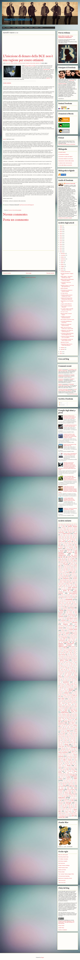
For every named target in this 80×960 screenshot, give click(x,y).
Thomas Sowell (64, 794)
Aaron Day (60, 524)
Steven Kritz (64, 784)
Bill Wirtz (72, 548)
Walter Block (70, 807)
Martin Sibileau (62, 706)
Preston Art (67, 747)
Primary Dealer (61, 871)
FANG (59, 609)
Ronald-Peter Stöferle (69, 763)
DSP (59, 598)
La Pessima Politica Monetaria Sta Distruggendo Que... (67, 334)
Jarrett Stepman (66, 655)
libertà (70, 690)
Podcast (25, 27)
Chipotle (71, 566)
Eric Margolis (75, 604)
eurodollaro (65, 607)
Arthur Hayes (71, 542)
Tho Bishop (60, 791)
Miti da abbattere (20, 27)
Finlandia (68, 610)
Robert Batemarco (70, 756)
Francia (61, 611)
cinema (73, 572)
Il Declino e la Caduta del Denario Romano (66, 325)
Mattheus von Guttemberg (63, 709)
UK (40, 63)
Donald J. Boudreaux (71, 594)
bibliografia (71, 547)
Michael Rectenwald (71, 718)
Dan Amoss (62, 579)
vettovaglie (68, 803)
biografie (63, 549)
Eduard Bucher (61, 602)
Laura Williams (62, 686)
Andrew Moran (61, 537)
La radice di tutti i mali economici (65, 163)
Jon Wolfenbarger (72, 670)
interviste (73, 646)
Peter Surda (60, 743)
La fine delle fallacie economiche (65, 165)
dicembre (63, 253)
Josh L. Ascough (68, 674)
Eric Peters (61, 605)
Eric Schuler (67, 605)
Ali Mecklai (75, 530)
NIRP (76, 729)
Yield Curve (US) (61, 882)
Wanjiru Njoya (65, 808)
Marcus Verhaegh (73, 701)
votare (64, 807)
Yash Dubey (68, 814)
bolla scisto (62, 557)
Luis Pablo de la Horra (73, 696)
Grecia (31, 63)
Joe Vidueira (71, 663)
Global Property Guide (63, 867)
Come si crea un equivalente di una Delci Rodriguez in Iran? (70, 454)
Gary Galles (62, 618)
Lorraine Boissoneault (70, 694)
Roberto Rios (60, 762)
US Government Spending (63, 876)
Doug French (67, 595)
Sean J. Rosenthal (68, 771)
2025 (61, 227)
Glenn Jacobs (65, 626)
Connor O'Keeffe (61, 577)
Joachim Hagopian (69, 662)
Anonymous (60, 374)
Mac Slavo (67, 697)
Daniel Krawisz (61, 583)
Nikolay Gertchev (65, 729)
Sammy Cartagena (74, 768)
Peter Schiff (66, 742)
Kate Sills (71, 679)
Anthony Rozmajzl (73, 538)
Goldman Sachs (69, 628)
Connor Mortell (73, 576)
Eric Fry (69, 604)
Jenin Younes (62, 661)
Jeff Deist (68, 659)
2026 (61, 226)
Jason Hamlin (73, 655)
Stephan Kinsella (74, 780)
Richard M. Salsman (72, 753)
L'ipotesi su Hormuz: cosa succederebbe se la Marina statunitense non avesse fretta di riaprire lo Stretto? (70, 436)
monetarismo (61, 722)
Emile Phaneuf (69, 603)
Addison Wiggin (69, 525)
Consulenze (36, 27)
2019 (61, 238)
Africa (63, 526)
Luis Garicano (65, 696)
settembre (63, 258)
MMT (59, 721)
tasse (68, 788)
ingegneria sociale (63, 646)
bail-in (70, 544)
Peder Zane (67, 739)
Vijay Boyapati (67, 804)
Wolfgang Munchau (73, 813)
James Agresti (73, 651)
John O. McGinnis (69, 666)
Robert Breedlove (73, 757)
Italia (34, 63)
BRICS (75, 561)
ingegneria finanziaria (65, 645)
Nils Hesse (71, 729)
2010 (61, 353)
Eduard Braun (73, 601)
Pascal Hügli (74, 733)
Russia (69, 765)
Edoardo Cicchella (66, 601)
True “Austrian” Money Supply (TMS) (66, 874)
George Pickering (61, 621)
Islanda (59, 647)
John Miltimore (61, 666)
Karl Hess (68, 678)
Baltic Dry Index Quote (63, 854)
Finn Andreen (74, 610)
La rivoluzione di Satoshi (63, 154)
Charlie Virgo (66, 566)
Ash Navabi (74, 543)
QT (76, 748)
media (65, 710)
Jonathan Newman (61, 671)
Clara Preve (65, 573)
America (70, 532)
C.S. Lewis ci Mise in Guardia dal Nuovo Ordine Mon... (67, 309)
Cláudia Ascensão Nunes (72, 573)
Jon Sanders (65, 670)
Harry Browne (71, 636)
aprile (62, 268)
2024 (61, 229)
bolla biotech (69, 552)
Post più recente (7, 273)
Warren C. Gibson (72, 808)
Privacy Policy (61, 925)
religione (73, 751)
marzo (62, 270)
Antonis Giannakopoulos (71, 539)
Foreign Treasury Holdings (63, 865)
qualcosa (48, 78)
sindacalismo (74, 775)
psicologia (63, 748)
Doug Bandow (60, 595)
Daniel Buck (75, 579)
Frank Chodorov (69, 611)
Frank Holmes (69, 612)
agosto (62, 260)
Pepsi (59, 740)
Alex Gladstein (74, 527)
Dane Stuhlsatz (69, 579)
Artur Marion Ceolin (66, 543)
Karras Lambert (65, 679)
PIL (74, 746)
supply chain (71, 785)
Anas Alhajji (63, 534)
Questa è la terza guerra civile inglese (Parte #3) (70, 445)
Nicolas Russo (70, 728)
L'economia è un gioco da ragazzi (65, 156)
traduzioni (37, 63)
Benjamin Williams (63, 547)
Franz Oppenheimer (69, 614)
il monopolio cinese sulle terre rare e (66, 385)
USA (72, 800)
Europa (23, 63)
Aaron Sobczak (61, 525)
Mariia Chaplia (67, 702)
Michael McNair (62, 716)
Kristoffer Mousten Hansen (71, 684)
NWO (68, 731)
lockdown (66, 693)
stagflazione (68, 778)
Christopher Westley (72, 571)
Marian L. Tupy (60, 702)
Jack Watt (60, 650)
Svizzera (73, 786)
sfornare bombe (46, 69)
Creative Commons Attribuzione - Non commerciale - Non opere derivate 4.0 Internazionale (66, 922)
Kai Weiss (60, 677)
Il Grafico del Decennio (65, 271)
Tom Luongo (66, 796)
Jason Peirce (75, 656)
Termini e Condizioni (62, 929)
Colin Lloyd (60, 576)
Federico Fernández (66, 609)
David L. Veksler (73, 586)
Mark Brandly (73, 702)
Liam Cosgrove (65, 690)
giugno (62, 264)
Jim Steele (74, 661)
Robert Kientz (69, 758)
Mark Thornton (68, 704)
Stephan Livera (62, 782)
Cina (67, 572)
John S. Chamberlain (66, 668)
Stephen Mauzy (64, 783)
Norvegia (62, 731)
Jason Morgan (68, 656)
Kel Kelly (65, 680)
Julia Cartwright (66, 676)
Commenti (62, 404)
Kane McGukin (73, 677)
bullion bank (65, 563)
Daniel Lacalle (69, 583)
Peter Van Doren (68, 743)
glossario (71, 626)
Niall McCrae (63, 726)
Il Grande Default (61, 152)
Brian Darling (65, 561)
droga (74, 596)
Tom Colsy (60, 796)
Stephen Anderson (69, 782)
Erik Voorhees (73, 605)
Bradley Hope (70, 557)
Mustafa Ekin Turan (72, 724)
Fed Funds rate (61, 863)
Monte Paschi (71, 722)
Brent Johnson (70, 559)
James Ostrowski (73, 653)
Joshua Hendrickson (67, 675)
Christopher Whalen (61, 572)
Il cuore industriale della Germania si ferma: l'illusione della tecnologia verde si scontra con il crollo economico (70, 478)
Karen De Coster (61, 678)
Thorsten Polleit (71, 794)
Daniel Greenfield (74, 580)
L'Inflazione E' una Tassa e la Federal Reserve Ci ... (67, 331)
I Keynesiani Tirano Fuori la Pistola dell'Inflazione (66, 345)
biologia (68, 549)
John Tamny (73, 668)
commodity (65, 576)
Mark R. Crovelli (70, 703)
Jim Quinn (68, 661)
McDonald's (60, 710)
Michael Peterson (73, 717)
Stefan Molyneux (66, 780)
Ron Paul (60, 763)
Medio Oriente (74, 710)
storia (64, 785)
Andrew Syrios (69, 537)
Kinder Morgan (66, 683)
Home (4, 27)
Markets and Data (62, 869)
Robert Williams (66, 761)
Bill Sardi (67, 548)
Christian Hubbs (65, 570)
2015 (61, 246)
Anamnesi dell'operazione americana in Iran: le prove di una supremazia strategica (70, 417)
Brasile (73, 558)
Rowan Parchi (66, 764)
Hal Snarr (67, 635)
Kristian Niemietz (61, 684)
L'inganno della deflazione (66, 303)
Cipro (59, 573)
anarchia (75, 533)
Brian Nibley (71, 561)
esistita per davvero (62, 83)
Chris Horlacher (71, 567)
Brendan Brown (61, 559)
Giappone (65, 624)
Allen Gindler (73, 531)
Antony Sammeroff (72, 540)
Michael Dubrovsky (61, 713)
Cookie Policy (61, 927)
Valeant (59, 801)
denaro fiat (8, 63)
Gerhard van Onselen (66, 622)
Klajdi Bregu (73, 683)
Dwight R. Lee (72, 598)
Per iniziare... (8, 27)
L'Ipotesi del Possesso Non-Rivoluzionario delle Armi (66, 298)
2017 (61, 242)
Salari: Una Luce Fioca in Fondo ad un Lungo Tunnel (67, 328)
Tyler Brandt (72, 799)
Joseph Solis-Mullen (69, 672)
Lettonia (59, 690)
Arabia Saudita (61, 541)
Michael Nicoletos (66, 717)
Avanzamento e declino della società (66, 160)
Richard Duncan (74, 752)
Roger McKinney (73, 762)
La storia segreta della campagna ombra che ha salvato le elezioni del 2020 (69, 499)
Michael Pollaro (61, 718)
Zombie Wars (61, 817)
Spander (60, 369)
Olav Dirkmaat (71, 732)
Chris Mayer (65, 569)
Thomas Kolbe (68, 792)
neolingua (75, 725)
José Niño (74, 671)
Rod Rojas (66, 762)
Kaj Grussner (66, 677)
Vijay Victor (71, 805)
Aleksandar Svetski (65, 527)
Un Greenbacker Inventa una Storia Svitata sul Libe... (67, 340)
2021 (61, 235)
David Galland (74, 584)
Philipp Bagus (61, 746)
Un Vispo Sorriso (64, 293)
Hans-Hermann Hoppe (62, 636)
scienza (72, 769)
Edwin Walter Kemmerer (70, 602)
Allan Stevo (67, 531)
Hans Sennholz (73, 635)
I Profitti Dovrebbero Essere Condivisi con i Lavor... (66, 295)
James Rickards (61, 654)
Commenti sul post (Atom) (30, 277)
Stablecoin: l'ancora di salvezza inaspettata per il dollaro (70, 509)
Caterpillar (75, 565)
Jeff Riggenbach (74, 659)
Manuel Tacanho (61, 700)
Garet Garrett (67, 617)
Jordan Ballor (68, 671)
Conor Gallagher (69, 577)
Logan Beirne (62, 694)
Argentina (69, 541)
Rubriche (14, 27)
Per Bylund (64, 740)
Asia (59, 544)
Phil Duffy (74, 744)
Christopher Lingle (73, 570)
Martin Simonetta (70, 706)
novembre (63, 255)
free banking (72, 615)
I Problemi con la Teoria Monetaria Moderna (66, 317)
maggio (62, 266)
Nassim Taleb (60, 725)
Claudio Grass (62, 574)
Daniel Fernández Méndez (65, 580)
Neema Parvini (68, 725)
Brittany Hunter (63, 562)
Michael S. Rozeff (61, 719)
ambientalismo (61, 532)
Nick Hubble (67, 727)
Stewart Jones (70, 784)
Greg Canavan (70, 630)
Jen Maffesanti (74, 660)
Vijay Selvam (64, 805)
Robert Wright (73, 761)
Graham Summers (64, 629)
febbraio (63, 347)
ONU (64, 733)
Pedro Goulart (73, 739)
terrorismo (60, 790)
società (68, 777)
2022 (61, 233)
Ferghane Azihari (74, 609)
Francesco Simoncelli (70, 183)
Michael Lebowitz (66, 714)
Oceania (75, 731)
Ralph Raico (62, 750)
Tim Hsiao (60, 795)
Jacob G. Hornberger (68, 650)
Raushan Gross (66, 751)
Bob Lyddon (70, 551)
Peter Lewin (60, 742)
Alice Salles (62, 531)
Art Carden (65, 542)
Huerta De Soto (71, 640)
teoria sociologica (70, 789)
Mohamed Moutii (73, 721)
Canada (65, 564)
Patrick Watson (69, 735)
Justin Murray (73, 676)
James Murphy (65, 653)
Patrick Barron (62, 734)
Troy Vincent (60, 799)
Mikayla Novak (67, 720)
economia (20, 63)
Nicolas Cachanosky (62, 728)
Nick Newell (73, 727)
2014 (61, 248)
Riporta (4, 139)
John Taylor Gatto (62, 669)
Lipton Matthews (68, 691)
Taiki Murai (60, 788)
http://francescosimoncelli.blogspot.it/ (26, 204)
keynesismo (66, 682)
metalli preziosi (64, 712)
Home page (28, 273)
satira (67, 769)
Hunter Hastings (61, 641)
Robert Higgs (62, 758)
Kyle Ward (62, 685)
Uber (76, 799)
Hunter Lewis (68, 641)
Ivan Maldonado (72, 647)
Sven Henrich (61, 786)
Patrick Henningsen (61, 735)
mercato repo (74, 711)
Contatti (41, 27)
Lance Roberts (68, 685)
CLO (68, 574)
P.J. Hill (68, 733)
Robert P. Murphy (67, 759)
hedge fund (64, 637)
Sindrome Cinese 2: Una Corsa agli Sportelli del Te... (67, 286)
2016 (61, 244)
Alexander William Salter (67, 530)
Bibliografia (31, 27)
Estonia (59, 606)
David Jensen (65, 586)
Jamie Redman (70, 654)
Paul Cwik (65, 736)
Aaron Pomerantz (67, 524)
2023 (61, 231)
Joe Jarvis (65, 663)
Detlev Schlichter (14, 63)
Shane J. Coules (71, 772)
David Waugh (63, 589)
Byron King (73, 563)
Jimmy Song (60, 662)
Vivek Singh (70, 806)
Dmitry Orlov (63, 594)
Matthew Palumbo (72, 709)
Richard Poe (60, 755)
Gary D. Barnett (74, 617)
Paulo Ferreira (60, 739)
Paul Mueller (60, 738)
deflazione (69, 589)
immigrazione (66, 642)
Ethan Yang (69, 606)
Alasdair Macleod (72, 526)
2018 (61, 240)
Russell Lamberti (61, 765)
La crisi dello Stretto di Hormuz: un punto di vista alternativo (70, 425)
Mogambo (65, 721)
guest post (66, 634)
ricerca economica (63, 752)
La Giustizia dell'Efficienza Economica (66, 322)
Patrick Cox (69, 734)
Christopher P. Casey (62, 571)
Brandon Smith (66, 558)
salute (59, 768)
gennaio (63, 349)
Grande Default (73, 629)
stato (75, 779)
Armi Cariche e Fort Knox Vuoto (67, 319)
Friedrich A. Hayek (71, 616)
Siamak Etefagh (65, 774)
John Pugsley (71, 667)
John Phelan (65, 667)
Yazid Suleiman (74, 814)
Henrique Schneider (73, 637)
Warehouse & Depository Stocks (65, 878)
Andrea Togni (69, 534)
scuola (59, 771)
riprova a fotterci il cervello (30, 65)
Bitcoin (61, 551)
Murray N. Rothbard (62, 724)
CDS (61, 566)
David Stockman (72, 587)
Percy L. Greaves (72, 740)
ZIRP (72, 816)
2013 (61, 249)
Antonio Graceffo (61, 539)
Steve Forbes (71, 783)
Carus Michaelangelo (67, 565)
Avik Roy (65, 544)
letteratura (71, 689)
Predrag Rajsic (60, 747)
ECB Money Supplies (62, 861)
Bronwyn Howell (71, 562)
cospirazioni (66, 578)
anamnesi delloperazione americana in (66, 375)
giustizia (70, 625)
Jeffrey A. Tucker (64, 660)
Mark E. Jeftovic (61, 703)
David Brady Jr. (68, 584)
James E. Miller (69, 652)
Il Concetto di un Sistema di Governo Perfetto (66, 291)
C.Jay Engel (60, 564)
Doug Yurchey (74, 595)
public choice (70, 748)
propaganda (74, 747)
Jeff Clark (63, 659)
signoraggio (72, 774)
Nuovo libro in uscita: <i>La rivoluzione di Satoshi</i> (65, 36)
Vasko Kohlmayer (73, 801)
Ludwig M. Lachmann (66, 695)
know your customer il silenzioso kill (67, 390)
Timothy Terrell (73, 795)
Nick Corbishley (70, 726)
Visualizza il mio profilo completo (65, 217)
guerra (68, 633)
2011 (61, 351)
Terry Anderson (69, 790)
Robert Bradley (65, 757)
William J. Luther (69, 812)
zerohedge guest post (64, 816)
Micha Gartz (74, 712)
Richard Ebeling (63, 753)
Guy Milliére (62, 635)
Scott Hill (66, 770)
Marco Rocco (66, 701)
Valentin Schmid (65, 801)
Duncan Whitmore (66, 598)
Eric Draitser (64, 604)
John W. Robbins (71, 669)
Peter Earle (67, 741)
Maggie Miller (73, 697)
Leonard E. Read (62, 689)
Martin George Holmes (67, 705)
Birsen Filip (75, 549)
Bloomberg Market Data (63, 856)
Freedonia (27, 63)
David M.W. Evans (62, 587)
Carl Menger (71, 564)
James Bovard (61, 652)
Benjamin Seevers (74, 546)
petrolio (66, 744)
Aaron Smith (73, 524)
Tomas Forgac (73, 796)
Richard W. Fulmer (68, 755)
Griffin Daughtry (62, 633)
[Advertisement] (28, 45)
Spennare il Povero (65, 342)
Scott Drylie (60, 770)
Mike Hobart (73, 720)
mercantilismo (64, 711)
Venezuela (60, 802)
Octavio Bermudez (63, 732)
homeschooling (61, 640)
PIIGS (68, 746)
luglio (62, 262)
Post (60, 402)
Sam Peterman (66, 768)
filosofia (61, 610)
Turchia (65, 799)
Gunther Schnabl (73, 634)
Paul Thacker (67, 738)
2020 (61, 237)
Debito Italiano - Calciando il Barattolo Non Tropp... (67, 277)
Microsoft (70, 719)
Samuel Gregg (62, 769)
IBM (73, 641)
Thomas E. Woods (67, 791)
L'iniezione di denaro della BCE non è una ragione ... (67, 337)
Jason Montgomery (61, 656)
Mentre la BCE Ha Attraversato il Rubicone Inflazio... (67, 280)
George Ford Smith (72, 620)
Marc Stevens (67, 700)
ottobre (62, 257)
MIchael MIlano (69, 716)
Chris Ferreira (64, 567)
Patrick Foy (74, 734)
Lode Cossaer (74, 693)
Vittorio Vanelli (64, 806)
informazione (70, 643)
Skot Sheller (63, 777)
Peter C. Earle (60, 741)
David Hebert (70, 585)
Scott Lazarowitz (73, 770)
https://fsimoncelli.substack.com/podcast (66, 144)
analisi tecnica (66, 533)
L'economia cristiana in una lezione (65, 158)
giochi (66, 625)
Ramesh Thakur (69, 750)
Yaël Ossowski (62, 814)
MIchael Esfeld (69, 713)
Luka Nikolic (62, 697)
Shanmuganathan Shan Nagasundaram (65, 773)
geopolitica (63, 620)
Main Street (61, 698)
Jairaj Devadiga (66, 651)
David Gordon (63, 585)
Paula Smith (73, 738)
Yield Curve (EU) (61, 880)
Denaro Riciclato (64, 288)
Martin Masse (74, 705)
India (73, 642)
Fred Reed (65, 615)
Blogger (42, 957)
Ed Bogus (60, 601)
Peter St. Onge (73, 742)
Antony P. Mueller (62, 540)
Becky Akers (67, 546)
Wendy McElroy (68, 811)
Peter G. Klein (73, 741)
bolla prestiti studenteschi (71, 556)
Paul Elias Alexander (72, 736)
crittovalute (74, 578)
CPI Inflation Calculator (63, 859)
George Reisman (69, 621)
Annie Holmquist (65, 538)
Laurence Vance (69, 686)
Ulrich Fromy (67, 800)
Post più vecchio (50, 273)
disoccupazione (73, 593)
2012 (61, 251)
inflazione (60, 643)
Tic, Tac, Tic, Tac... (64, 311)
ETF (63, 606)
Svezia (67, 786)
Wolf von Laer (66, 813)
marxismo (67, 707)
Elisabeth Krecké (61, 603)
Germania (74, 622)
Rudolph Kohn (73, 764)
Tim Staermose (66, 795)
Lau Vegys (75, 685)
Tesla (75, 790)
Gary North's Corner (72, 618)
